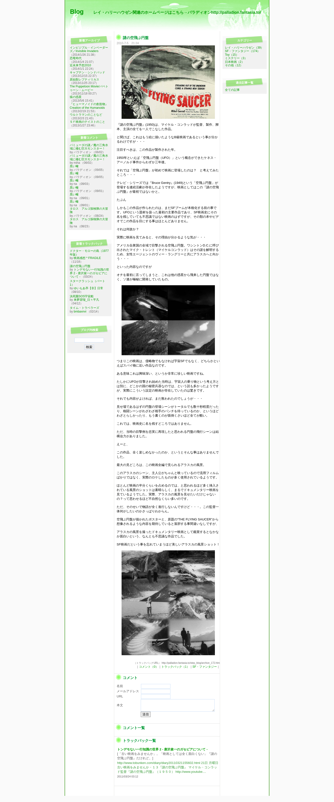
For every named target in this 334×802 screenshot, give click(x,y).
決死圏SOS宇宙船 (82, 296)
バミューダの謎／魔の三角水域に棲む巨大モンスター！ (89, 146)
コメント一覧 (134, 734)
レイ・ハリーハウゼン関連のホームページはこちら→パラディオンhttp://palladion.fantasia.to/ (177, 12)
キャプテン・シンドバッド (87, 72)
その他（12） (234, 65)
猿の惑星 (76, 97)
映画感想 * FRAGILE (87, 258)
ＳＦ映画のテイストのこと (87, 121)
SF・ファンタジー (205, 666)
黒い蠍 (74, 166)
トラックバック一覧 (139, 746)
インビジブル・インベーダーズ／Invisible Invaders (89, 49)
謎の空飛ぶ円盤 (80, 266)
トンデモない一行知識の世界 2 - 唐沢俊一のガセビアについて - (89, 273)
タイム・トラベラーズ (84, 308)
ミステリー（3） (236, 58)
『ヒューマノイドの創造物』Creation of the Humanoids (89, 105)
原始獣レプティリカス (84, 79)
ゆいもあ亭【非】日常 (88, 288)
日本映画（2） (234, 62)
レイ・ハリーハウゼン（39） (244, 47)
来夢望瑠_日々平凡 (86, 299)
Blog (77, 11)
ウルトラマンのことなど (86, 114)
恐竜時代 (76, 58)
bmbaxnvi (80, 311)
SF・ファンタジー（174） (242, 51)
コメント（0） (148, 666)
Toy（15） (232, 54)
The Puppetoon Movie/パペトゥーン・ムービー (89, 88)
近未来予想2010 (80, 65)
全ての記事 (232, 90)
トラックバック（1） (175, 666)
